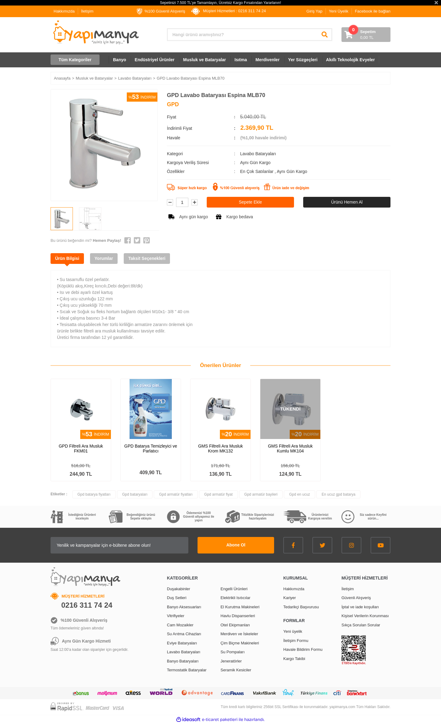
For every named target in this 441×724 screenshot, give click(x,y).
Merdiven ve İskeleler (239, 634)
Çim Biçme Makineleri (240, 643)
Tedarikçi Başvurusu (301, 607)
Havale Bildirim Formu (302, 649)
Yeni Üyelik (339, 11)
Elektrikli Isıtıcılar (236, 597)
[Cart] (365, 34)
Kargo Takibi (294, 658)
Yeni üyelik (292, 631)
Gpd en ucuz (299, 494)
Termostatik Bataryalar (186, 670)
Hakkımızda (64, 11)
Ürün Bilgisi (67, 258)
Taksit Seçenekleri (146, 258)
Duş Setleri (177, 597)
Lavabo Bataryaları (258, 153)
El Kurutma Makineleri (240, 607)
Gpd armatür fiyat (218, 494)
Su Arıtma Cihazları (184, 634)
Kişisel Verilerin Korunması (365, 615)
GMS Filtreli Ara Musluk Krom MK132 (220, 448)
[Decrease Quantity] (170, 202)
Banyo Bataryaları (182, 661)
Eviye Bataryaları (182, 643)
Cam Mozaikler (180, 625)
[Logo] (95, 32)
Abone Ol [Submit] (235, 544)
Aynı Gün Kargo (292, 171)
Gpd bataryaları (135, 494)
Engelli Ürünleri (234, 589)
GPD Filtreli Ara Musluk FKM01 (81, 448)
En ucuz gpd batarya (338, 494)
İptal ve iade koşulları (360, 607)
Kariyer (289, 597)
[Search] (249, 34)
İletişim (87, 11)
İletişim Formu (295, 640)
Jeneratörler (231, 661)
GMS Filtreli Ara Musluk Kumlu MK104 (290, 448)
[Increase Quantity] (194, 202)
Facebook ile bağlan (372, 11)
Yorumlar (104, 258)
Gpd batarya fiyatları (94, 494)
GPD (173, 104)
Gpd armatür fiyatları (175, 494)
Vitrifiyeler (175, 615)
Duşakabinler (178, 589)
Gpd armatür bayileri (261, 494)
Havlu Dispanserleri (238, 615)
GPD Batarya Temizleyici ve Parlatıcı (150, 448)
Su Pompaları (233, 652)
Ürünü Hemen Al (347, 202)
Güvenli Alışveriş (356, 597)
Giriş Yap (314, 11)
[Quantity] (182, 202)
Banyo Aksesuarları (184, 607)
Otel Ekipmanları (235, 625)
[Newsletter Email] (119, 545)
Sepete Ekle (250, 202)
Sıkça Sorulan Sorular (360, 625)
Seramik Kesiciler (236, 670)
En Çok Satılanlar (257, 171)
